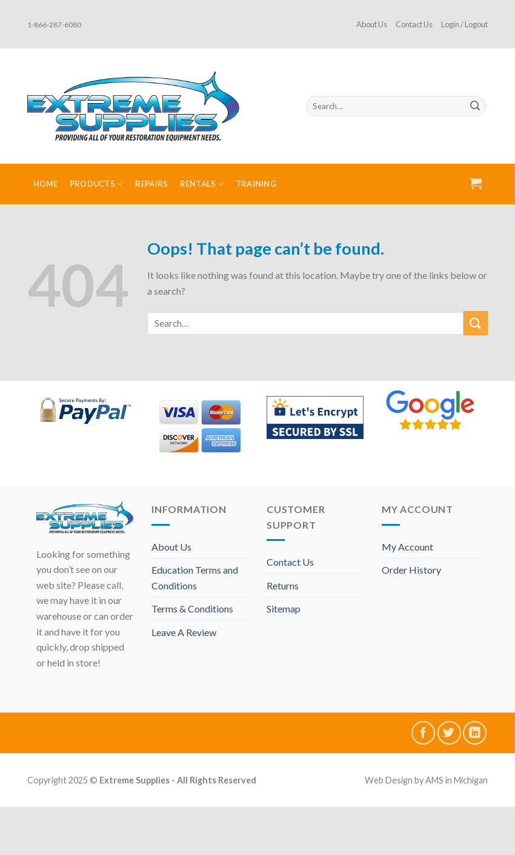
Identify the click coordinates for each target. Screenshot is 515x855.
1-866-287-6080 (54, 24)
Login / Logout (464, 24)
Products (97, 184)
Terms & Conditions (192, 608)
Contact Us (414, 24)
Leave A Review (183, 632)
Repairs (151, 184)
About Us (371, 24)
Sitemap (284, 608)
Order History (411, 569)
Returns (283, 585)
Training (256, 184)
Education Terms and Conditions (194, 577)
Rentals (202, 184)
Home (45, 184)
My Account (407, 546)
